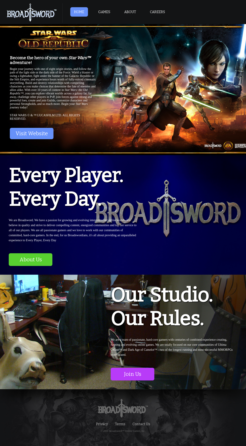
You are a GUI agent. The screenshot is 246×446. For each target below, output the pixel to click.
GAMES (104, 12)
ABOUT (130, 12)
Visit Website (31, 133)
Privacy (102, 424)
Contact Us (141, 424)
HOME (79, 12)
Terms (120, 424)
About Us (30, 260)
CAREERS (157, 12)
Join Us (132, 374)
